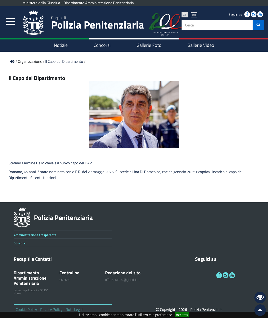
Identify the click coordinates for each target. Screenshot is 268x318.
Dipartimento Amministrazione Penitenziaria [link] (98, 3)
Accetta (182, 314)
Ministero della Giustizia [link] (41, 3)
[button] (258, 25)
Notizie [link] (61, 45)
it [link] (185, 15)
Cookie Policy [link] (26, 309)
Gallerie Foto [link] (149, 45)
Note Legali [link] (74, 309)
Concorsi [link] (102, 45)
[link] (10, 21)
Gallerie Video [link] (200, 45)
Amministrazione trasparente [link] (35, 234)
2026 (183, 309)
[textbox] (217, 25)
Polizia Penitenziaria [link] (97, 23)
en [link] (194, 15)
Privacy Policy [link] (51, 309)
